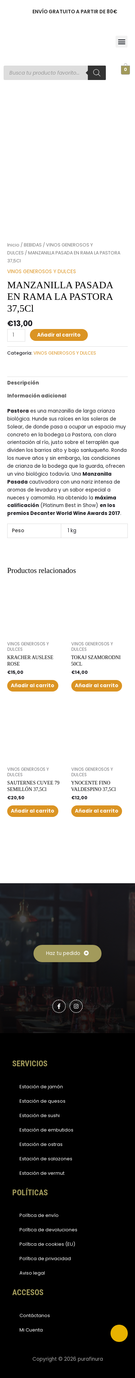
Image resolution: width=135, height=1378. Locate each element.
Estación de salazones (45, 1158)
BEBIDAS (33, 245)
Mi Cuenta (31, 1329)
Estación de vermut (41, 1173)
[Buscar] (97, 73)
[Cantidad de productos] (16, 335)
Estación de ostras (41, 1144)
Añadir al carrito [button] (32, 685)
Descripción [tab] (23, 382)
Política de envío (39, 1215)
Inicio (13, 245)
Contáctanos (34, 1315)
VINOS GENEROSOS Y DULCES (41, 271)
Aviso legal (32, 1273)
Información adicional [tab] (36, 395)
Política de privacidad (45, 1258)
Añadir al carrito (59, 335)
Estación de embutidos (46, 1129)
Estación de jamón (41, 1086)
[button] (121, 42)
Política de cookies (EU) (47, 1244)
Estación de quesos (42, 1101)
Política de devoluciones (48, 1229)
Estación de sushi (39, 1115)
